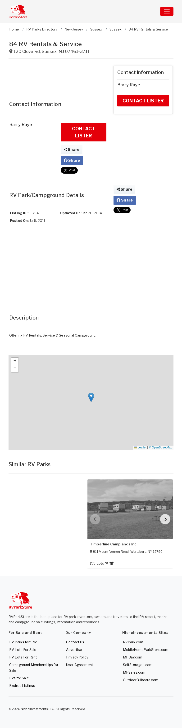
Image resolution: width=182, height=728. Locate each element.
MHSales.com (134, 672)
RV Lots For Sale (22, 650)
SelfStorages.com (137, 665)
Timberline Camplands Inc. (114, 544)
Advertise (74, 650)
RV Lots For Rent (23, 657)
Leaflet (140, 447)
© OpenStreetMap (160, 447)
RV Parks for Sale (23, 642)
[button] (91, 397)
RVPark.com (133, 642)
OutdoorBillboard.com (140, 680)
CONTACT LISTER (83, 132)
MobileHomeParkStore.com (145, 650)
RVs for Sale (19, 678)
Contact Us (75, 642)
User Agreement (79, 665)
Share (71, 149)
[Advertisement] (57, 77)
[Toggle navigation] (166, 11)
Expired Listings (22, 686)
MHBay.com (132, 657)
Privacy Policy (77, 657)
